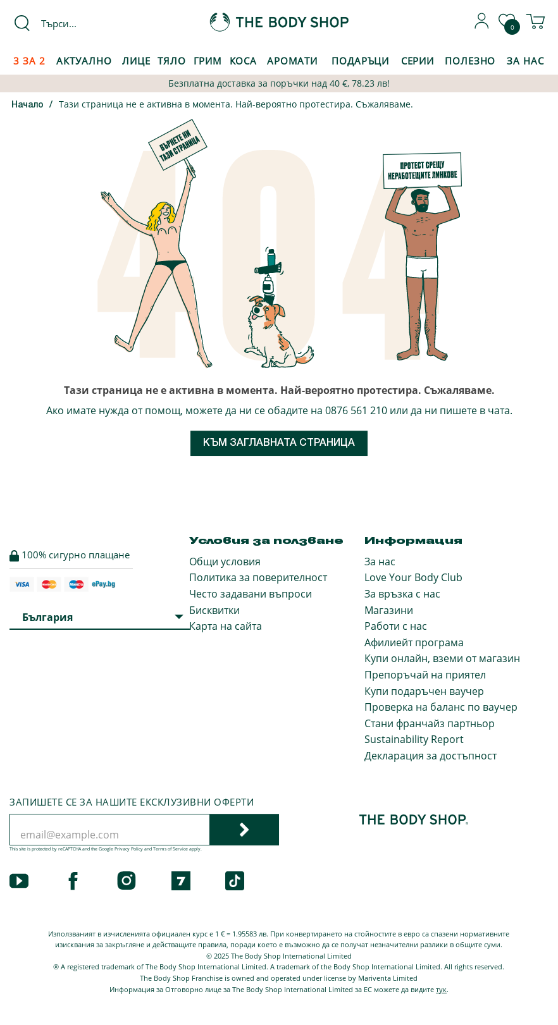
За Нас (525, 60)
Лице (136, 60)
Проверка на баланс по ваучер (441, 707)
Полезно (470, 60)
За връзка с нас (402, 594)
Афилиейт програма (414, 642)
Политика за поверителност (258, 577)
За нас (379, 561)
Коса (243, 60)
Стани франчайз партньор (429, 723)
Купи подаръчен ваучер (424, 691)
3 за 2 (29, 60)
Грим (208, 60)
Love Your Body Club (413, 577)
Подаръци (360, 60)
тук (441, 989)
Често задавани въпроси (250, 594)
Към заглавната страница (279, 443)
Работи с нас (395, 626)
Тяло (172, 60)
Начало (27, 105)
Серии (417, 60)
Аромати (292, 60)
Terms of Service (170, 849)
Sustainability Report (414, 739)
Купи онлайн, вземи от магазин (442, 658)
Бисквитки (214, 610)
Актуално (83, 60)
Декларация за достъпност (430, 756)
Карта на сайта (225, 626)
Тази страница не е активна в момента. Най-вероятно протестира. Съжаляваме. (236, 104)
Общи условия (225, 561)
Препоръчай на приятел (425, 675)
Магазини (388, 610)
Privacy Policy (129, 849)
